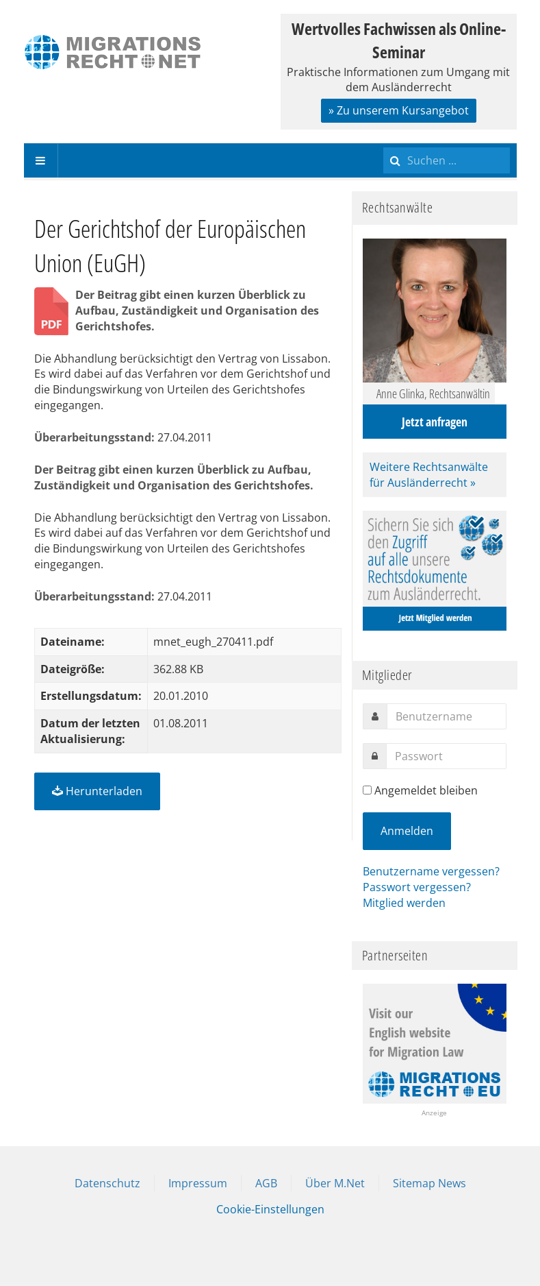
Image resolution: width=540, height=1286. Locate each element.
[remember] (367, 790)
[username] (446, 716)
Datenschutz (107, 1183)
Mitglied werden (404, 902)
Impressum (197, 1183)
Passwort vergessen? (417, 887)
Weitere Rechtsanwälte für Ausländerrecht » (429, 474)
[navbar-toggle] (41, 160)
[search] (446, 160)
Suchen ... (383, 143)
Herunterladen (97, 791)
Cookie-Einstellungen (270, 1209)
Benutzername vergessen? (431, 871)
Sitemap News (429, 1183)
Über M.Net (335, 1183)
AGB (266, 1183)
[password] (446, 756)
